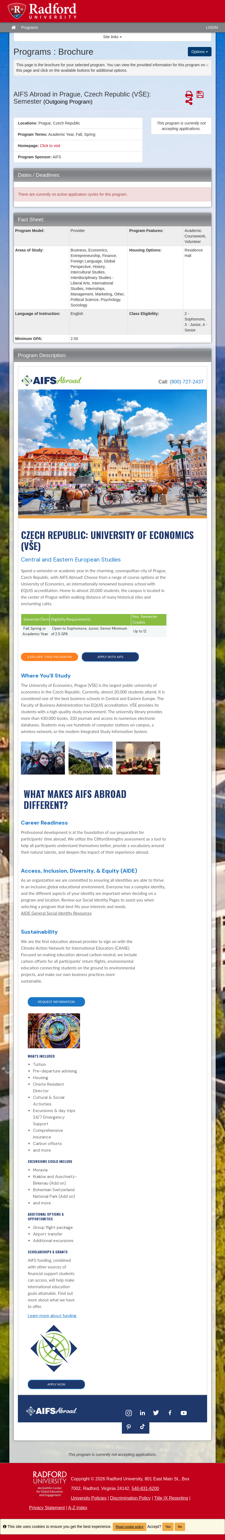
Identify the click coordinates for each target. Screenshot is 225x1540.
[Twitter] (156, 1413)
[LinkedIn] (142, 1413)
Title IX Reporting (171, 1498)
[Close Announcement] (207, 65)
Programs (29, 27)
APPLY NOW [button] (56, 1384)
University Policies (88, 1498)
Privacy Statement (47, 1507)
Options (199, 51)
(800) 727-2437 (187, 382)
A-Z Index (77, 1507)
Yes (168, 1527)
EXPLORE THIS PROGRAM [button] (50, 657)
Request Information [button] (56, 1002)
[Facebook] (170, 1413)
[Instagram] (129, 1413)
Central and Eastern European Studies (71, 559)
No (180, 1527)
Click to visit (50, 145)
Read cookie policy (130, 1527)
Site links (112, 37)
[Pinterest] (129, 1426)
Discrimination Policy (130, 1498)
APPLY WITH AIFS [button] (110, 657)
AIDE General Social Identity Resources (56, 913)
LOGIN (212, 27)
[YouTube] (184, 1413)
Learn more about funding (52, 1315)
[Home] (51, 380)
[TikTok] (142, 1426)
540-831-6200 (145, 1488)
